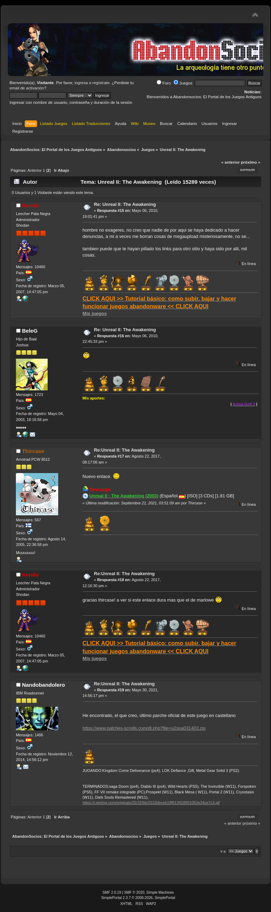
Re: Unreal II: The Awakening (125, 204)
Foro (164, 83)
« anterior (230, 162)
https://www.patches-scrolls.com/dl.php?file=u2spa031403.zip (144, 728)
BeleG (29, 331)
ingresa (81, 83)
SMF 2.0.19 (111, 892)
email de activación (27, 88)
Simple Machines (160, 892)
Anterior (35, 170)
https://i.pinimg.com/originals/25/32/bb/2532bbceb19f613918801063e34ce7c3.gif (151, 802)
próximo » (250, 162)
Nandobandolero (43, 685)
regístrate (101, 83)
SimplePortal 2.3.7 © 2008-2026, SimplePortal (138, 898)
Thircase (33, 451)
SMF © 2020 (134, 892)
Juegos (183, 83)
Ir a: (224, 851)
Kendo (30, 205)
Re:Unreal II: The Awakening (124, 450)
